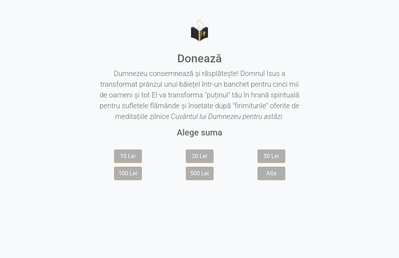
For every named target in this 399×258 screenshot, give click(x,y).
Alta (271, 173)
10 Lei (128, 156)
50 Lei (271, 156)
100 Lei (128, 173)
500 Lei (199, 173)
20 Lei (199, 156)
